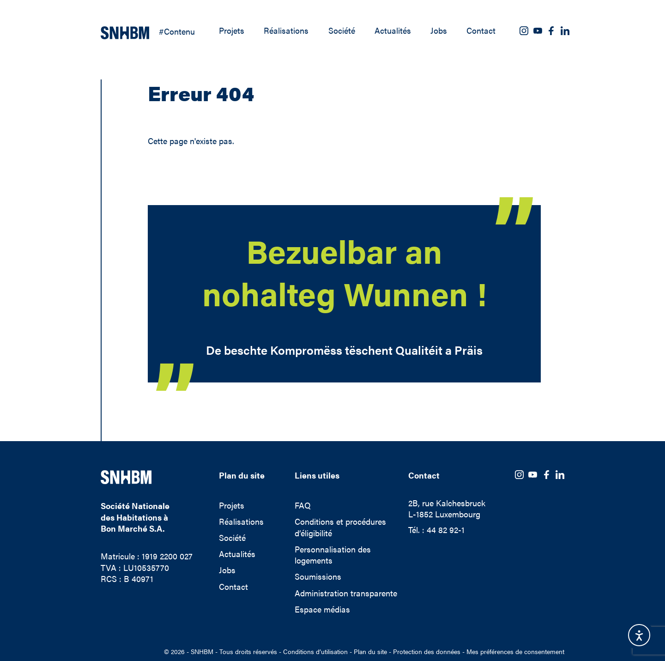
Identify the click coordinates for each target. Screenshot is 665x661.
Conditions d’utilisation (315, 651)
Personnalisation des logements (333, 555)
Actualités (393, 30)
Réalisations (286, 30)
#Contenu (177, 31)
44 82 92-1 (446, 529)
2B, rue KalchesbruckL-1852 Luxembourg (446, 508)
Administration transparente (346, 593)
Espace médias (322, 609)
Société (341, 30)
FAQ (303, 505)
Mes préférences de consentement (515, 651)
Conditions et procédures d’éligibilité (340, 527)
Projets (231, 30)
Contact (481, 30)
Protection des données (426, 651)
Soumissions (318, 576)
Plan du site (370, 651)
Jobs (438, 30)
